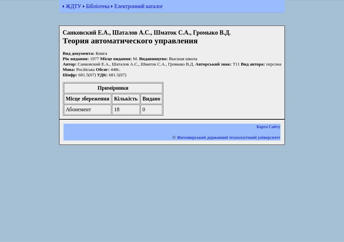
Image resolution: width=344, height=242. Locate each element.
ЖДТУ (73, 6)
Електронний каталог (138, 6)
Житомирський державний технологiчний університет (229, 137)
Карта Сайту (269, 126)
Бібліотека (98, 6)
